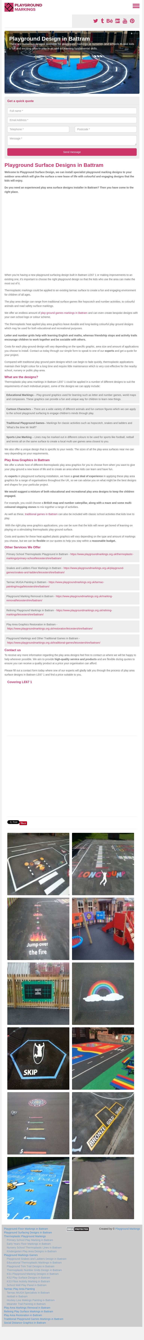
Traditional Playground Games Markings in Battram (33, 1318)
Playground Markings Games (21, 1255)
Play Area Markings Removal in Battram (27, 1307)
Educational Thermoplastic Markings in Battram (34, 1262)
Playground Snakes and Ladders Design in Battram (36, 1258)
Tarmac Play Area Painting (19, 1288)
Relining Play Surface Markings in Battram (28, 1311)
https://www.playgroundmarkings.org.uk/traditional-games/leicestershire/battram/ (53, 642)
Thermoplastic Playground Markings (25, 1236)
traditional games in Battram (41, 514)
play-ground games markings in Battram (64, 312)
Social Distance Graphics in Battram (25, 1322)
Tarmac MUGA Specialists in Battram (28, 1292)
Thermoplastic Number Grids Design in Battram (34, 1270)
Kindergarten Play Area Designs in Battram (32, 1251)
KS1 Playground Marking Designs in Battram (33, 1273)
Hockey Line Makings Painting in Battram (31, 1300)
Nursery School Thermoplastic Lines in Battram (34, 1247)
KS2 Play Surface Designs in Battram (28, 1277)
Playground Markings (127, 1228)
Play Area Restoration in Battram (23, 1315)
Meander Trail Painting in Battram (26, 1303)
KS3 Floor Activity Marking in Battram (28, 1281)
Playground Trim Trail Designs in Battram (30, 1266)
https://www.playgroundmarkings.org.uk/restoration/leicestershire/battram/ (50, 628)
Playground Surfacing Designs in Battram (28, 1232)
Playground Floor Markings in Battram (26, 1228)
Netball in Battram (17, 1296)
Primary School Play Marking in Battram (30, 1240)
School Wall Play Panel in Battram (26, 1285)
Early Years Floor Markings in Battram (29, 1243)
